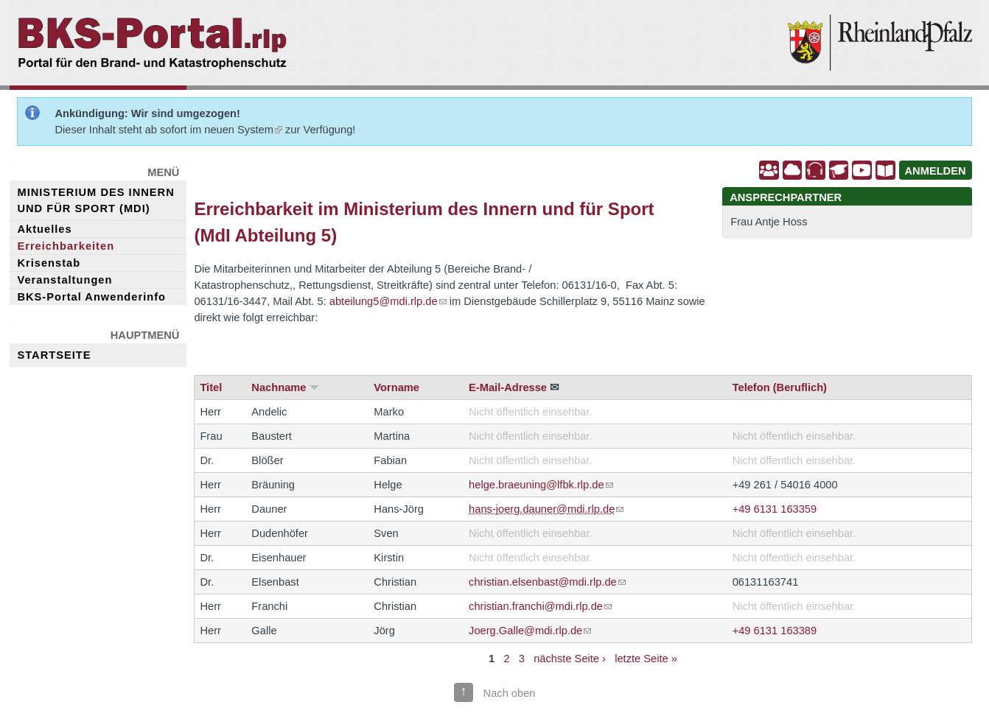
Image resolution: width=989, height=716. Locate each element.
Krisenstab (48, 263)
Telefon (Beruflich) (780, 387)
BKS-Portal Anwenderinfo (91, 297)
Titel (211, 387)
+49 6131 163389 (775, 630)
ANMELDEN (935, 171)
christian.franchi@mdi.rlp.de (540, 606)
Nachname (278, 387)
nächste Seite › (570, 658)
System (259, 130)
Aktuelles (44, 229)
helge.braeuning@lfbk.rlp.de (541, 485)
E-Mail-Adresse (508, 387)
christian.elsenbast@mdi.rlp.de (547, 582)
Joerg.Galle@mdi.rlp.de (530, 630)
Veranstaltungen (64, 280)
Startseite (54, 355)
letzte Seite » (646, 658)
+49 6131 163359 (775, 509)
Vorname (396, 387)
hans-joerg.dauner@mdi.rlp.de (546, 509)
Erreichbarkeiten (65, 246)
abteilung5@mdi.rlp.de (388, 301)
